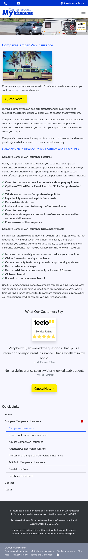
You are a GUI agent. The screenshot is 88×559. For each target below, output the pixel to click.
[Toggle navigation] (83, 12)
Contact (9, 482)
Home (8, 414)
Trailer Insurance (66, 551)
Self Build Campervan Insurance (27, 462)
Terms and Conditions (42, 554)
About (8, 489)
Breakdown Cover (19, 469)
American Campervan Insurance (27, 448)
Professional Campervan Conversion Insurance (36, 455)
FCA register (68, 533)
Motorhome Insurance (42, 551)
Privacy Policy (20, 554)
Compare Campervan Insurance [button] (44, 421)
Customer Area (72, 3)
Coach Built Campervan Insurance (28, 434)
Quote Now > (14, 99)
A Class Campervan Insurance (26, 441)
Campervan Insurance (21, 428)
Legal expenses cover (21, 475)
